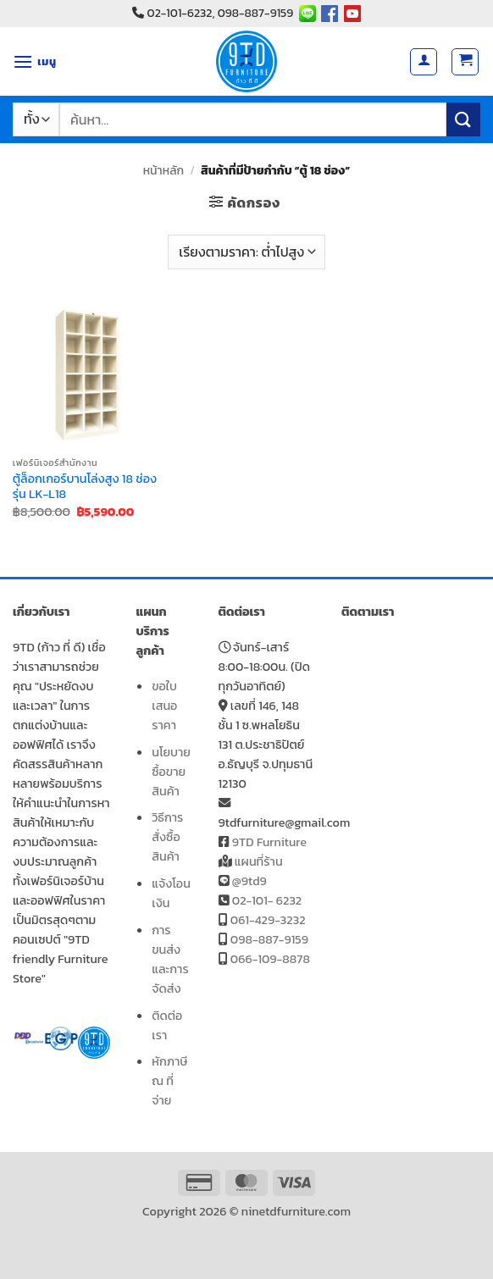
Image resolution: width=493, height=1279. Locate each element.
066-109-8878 (270, 959)
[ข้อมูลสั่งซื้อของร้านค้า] (246, 252)
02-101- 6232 (267, 900)
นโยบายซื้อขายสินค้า (171, 771)
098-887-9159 (269, 939)
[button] (35, 61)
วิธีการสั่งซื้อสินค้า (167, 837)
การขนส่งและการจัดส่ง (170, 959)
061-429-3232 (268, 920)
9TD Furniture (269, 842)
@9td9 (249, 881)
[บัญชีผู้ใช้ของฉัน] (423, 61)
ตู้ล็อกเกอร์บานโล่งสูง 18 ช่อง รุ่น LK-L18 (85, 486)
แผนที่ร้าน (259, 861)
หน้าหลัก (163, 171)
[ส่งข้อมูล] (463, 119)
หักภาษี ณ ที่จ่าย (169, 1081)
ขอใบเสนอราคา (164, 705)
